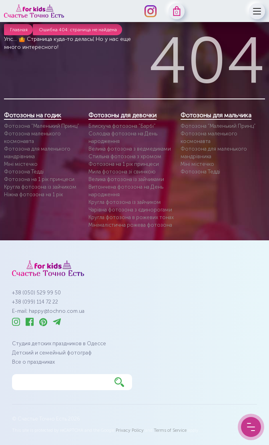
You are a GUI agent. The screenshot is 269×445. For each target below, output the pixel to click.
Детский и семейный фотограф (52, 353)
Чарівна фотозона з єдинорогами (130, 210)
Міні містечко (21, 164)
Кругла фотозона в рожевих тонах (131, 217)
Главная (19, 29)
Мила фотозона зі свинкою (122, 172)
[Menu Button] (251, 427)
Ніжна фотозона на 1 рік (33, 194)
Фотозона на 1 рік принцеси (39, 179)
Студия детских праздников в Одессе (59, 343)
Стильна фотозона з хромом (124, 156)
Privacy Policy (130, 430)
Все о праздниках (33, 362)
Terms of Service (170, 430)
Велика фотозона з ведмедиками (129, 149)
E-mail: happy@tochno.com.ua (48, 311)
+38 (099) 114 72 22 (35, 302)
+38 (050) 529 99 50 (36, 293)
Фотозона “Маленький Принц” (41, 126)
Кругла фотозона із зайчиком (40, 187)
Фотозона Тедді (24, 172)
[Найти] (119, 382)
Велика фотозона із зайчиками (126, 179)
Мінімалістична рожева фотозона (130, 225)
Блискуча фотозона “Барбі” (122, 126)
